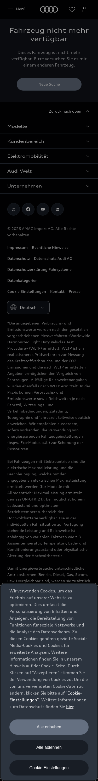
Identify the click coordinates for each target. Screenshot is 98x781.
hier (69, 706)
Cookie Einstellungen (48, 768)
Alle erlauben (49, 727)
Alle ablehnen (49, 747)
